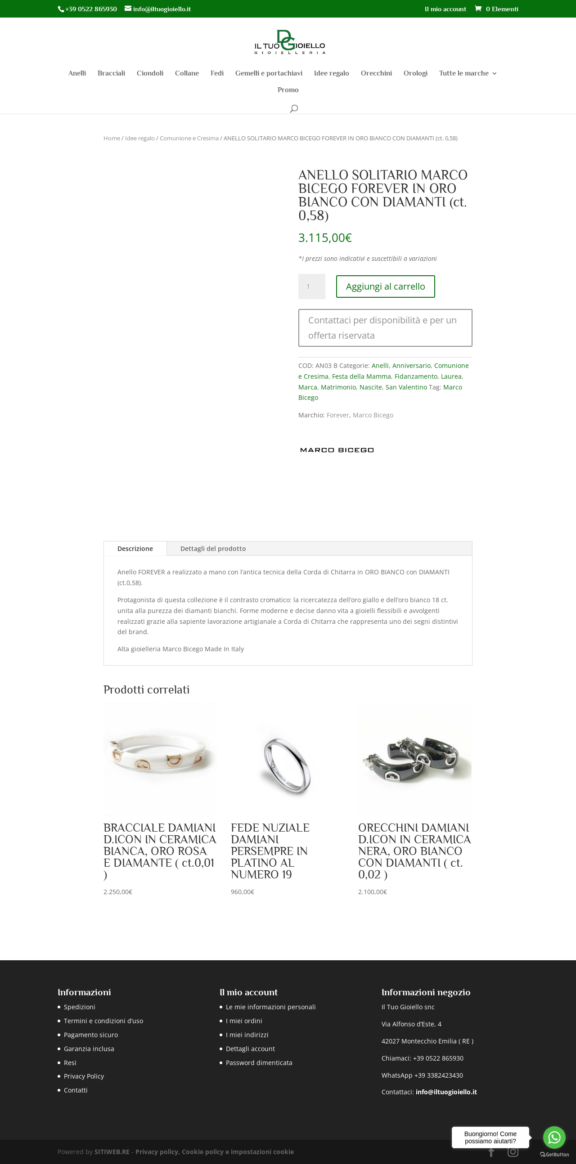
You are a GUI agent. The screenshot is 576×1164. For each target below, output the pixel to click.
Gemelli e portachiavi (268, 73)
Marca (307, 387)
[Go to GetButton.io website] (554, 1155)
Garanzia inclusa (89, 1048)
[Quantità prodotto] (311, 286)
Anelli (77, 73)
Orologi (416, 73)
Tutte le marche (464, 73)
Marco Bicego (373, 415)
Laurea (451, 376)
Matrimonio (338, 387)
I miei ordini (244, 1020)
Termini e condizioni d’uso (103, 1020)
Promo (288, 90)
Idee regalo (331, 73)
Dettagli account (250, 1048)
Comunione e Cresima (189, 138)
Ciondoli (150, 73)
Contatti (76, 1090)
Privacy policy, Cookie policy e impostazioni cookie (214, 1151)
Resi (70, 1062)
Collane (187, 73)
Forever (338, 415)
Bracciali (111, 73)
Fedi (217, 73)
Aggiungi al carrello (385, 286)
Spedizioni (79, 1007)
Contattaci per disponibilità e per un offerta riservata (382, 327)
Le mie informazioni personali (271, 1007)
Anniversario (411, 365)
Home (112, 138)
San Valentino (406, 387)
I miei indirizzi (247, 1034)
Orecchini (376, 73)
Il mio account (445, 9)
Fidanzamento (416, 376)
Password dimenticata (259, 1062)
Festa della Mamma (361, 376)
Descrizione (135, 548)
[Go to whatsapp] (554, 1137)
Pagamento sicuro (91, 1034)
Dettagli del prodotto (213, 548)
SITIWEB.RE (112, 1151)
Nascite (371, 387)
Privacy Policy (84, 1076)
